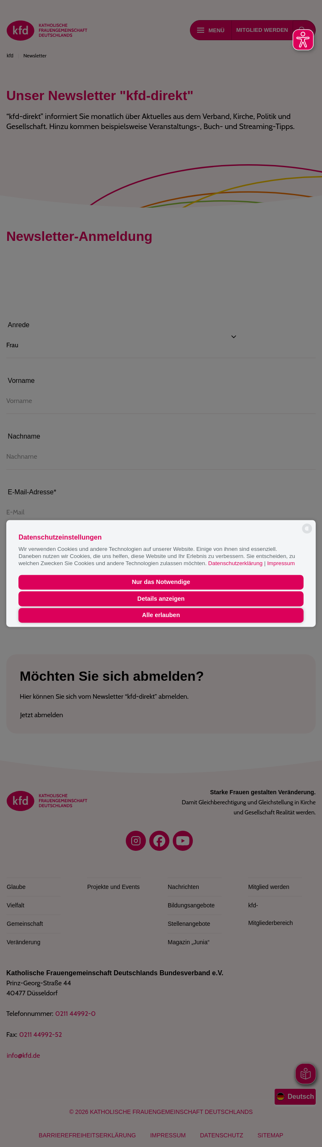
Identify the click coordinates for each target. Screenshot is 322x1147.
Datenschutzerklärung (236, 564)
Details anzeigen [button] (161, 598)
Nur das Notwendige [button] (161, 582)
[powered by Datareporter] (307, 532)
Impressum (281, 564)
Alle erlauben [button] (161, 615)
